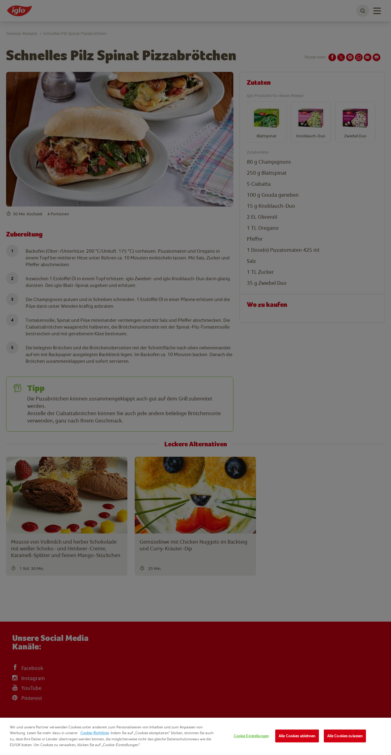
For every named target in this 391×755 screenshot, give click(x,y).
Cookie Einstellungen (251, 736)
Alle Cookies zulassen (345, 736)
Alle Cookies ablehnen (297, 736)
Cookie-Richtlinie (94, 733)
